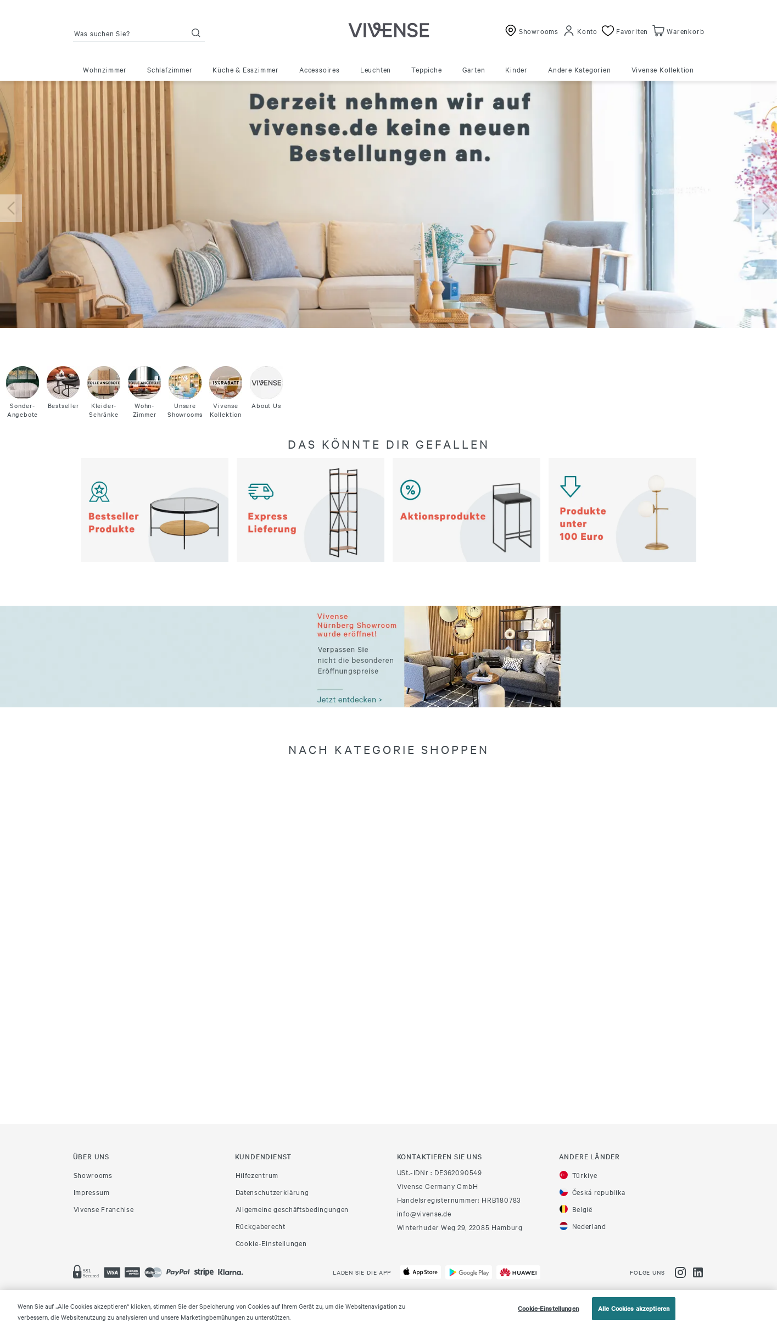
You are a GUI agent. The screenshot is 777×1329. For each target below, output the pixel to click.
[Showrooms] (530, 31)
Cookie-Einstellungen (271, 1243)
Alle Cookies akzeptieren (633, 1308)
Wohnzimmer (105, 69)
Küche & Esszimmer (246, 69)
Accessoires (319, 69)
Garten (473, 69)
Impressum (92, 1192)
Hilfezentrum (257, 1175)
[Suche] (196, 33)
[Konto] (580, 31)
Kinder (516, 69)
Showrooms (93, 1175)
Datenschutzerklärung (272, 1192)
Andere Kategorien (579, 69)
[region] (388, 1309)
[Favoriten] (624, 31)
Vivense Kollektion (662, 69)
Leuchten (375, 69)
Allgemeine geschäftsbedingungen (292, 1209)
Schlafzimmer (170, 69)
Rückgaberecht (261, 1226)
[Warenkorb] (677, 31)
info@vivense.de (424, 1213)
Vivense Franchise (104, 1209)
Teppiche (426, 69)
